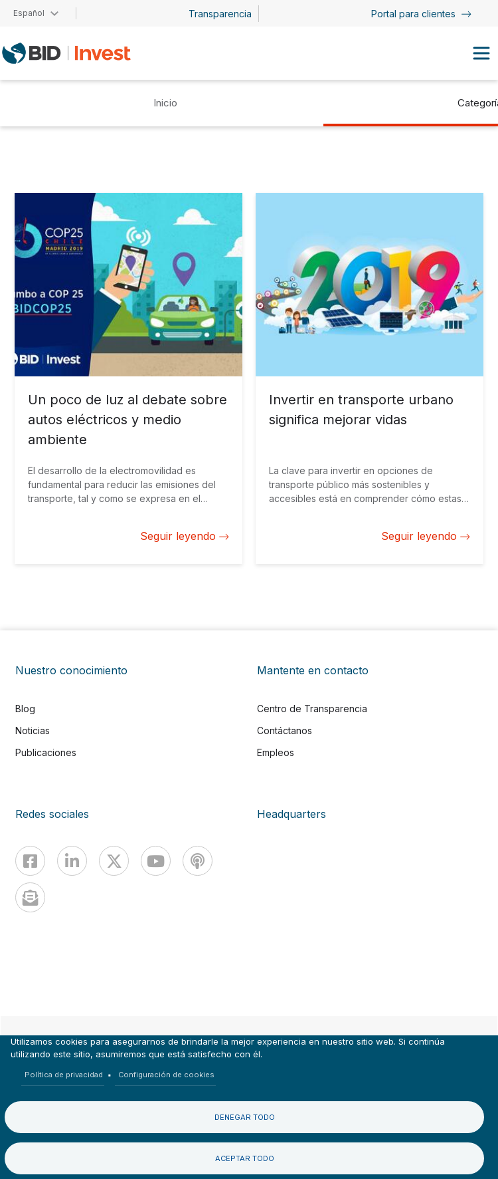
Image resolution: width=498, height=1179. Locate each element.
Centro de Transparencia (312, 708)
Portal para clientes (421, 13)
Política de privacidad (64, 1074)
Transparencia (220, 13)
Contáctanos (284, 730)
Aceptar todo (244, 1158)
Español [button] (28, 13)
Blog (25, 708)
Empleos (275, 752)
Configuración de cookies (166, 1074)
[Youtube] (156, 861)
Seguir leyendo (184, 536)
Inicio (165, 102)
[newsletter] (30, 897)
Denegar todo (244, 1117)
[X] (114, 861)
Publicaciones (45, 752)
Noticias (32, 730)
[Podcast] (197, 861)
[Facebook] (30, 861)
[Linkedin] (72, 861)
